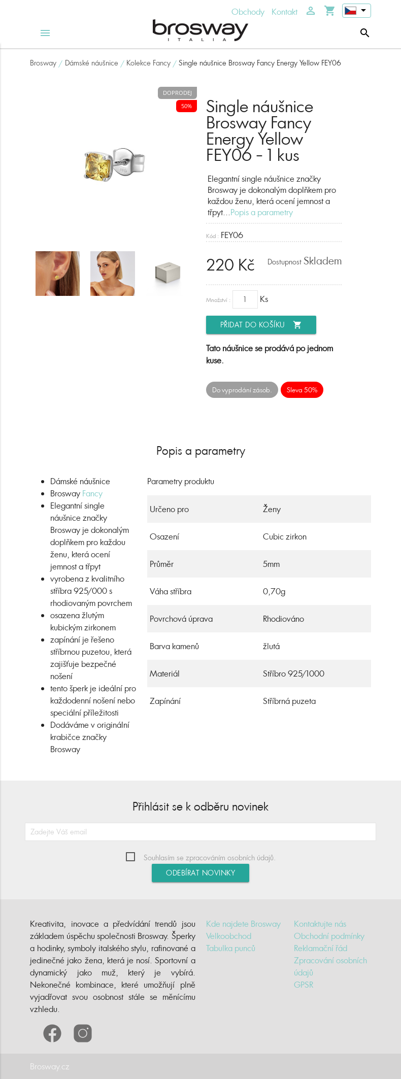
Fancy (92, 493)
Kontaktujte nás (320, 923)
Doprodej (177, 92)
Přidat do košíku (261, 325)
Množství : (218, 300)
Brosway (43, 63)
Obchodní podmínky (329, 935)
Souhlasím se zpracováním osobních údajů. (210, 857)
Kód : (212, 236)
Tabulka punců (230, 948)
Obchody (247, 11)
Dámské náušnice (91, 63)
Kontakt (284, 11)
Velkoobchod (228, 935)
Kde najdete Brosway (243, 923)
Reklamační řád (320, 948)
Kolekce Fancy (148, 63)
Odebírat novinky (200, 873)
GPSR (303, 984)
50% (186, 106)
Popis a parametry (261, 212)
